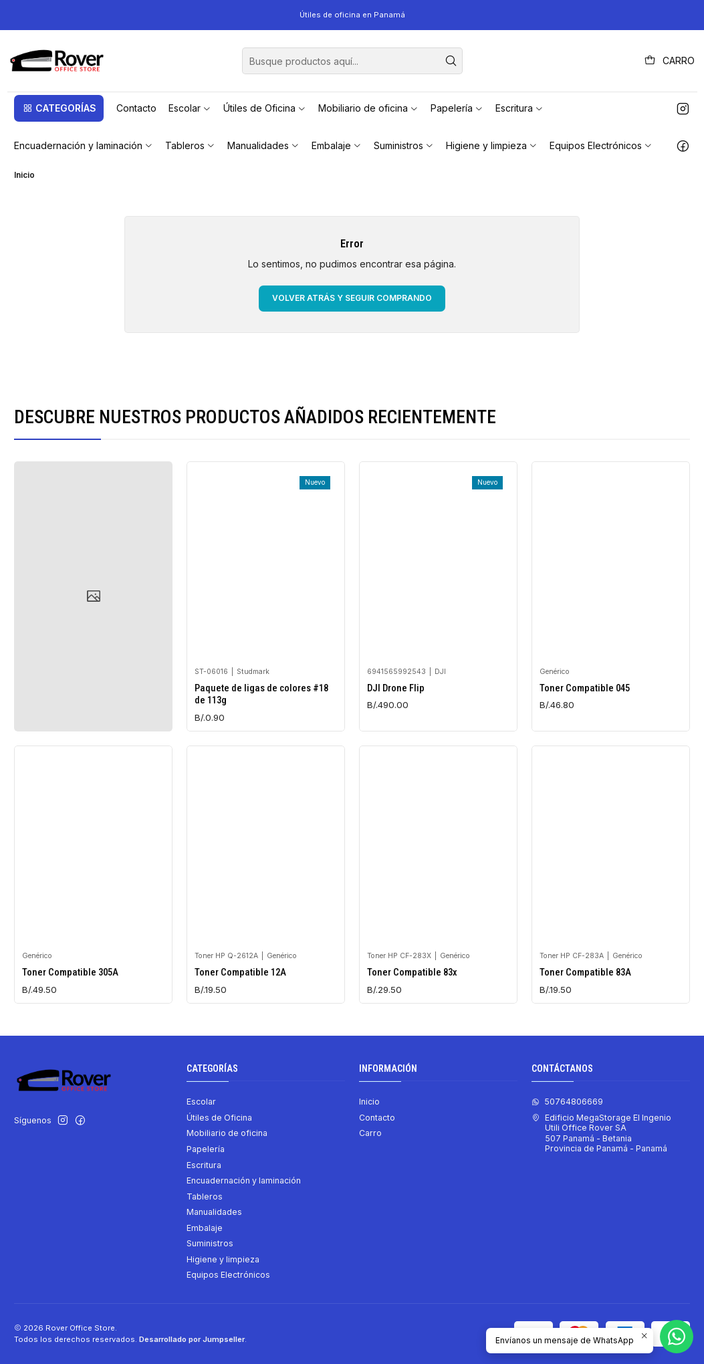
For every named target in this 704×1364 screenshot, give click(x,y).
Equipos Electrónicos (228, 1275)
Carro (370, 1133)
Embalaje (205, 1228)
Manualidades (214, 1212)
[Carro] (669, 60)
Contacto (377, 1118)
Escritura (204, 1165)
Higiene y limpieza (223, 1259)
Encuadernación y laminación (244, 1180)
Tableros (205, 1196)
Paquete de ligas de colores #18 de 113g (261, 710)
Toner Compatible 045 (585, 734)
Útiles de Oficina (219, 1118)
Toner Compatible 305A (70, 1034)
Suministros (210, 1243)
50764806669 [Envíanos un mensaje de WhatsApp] (567, 1102)
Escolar (201, 1102)
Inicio (369, 1102)
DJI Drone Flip (396, 716)
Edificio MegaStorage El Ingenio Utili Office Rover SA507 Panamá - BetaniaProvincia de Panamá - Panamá (601, 1133)
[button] (59, 108)
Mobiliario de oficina (227, 1133)
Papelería (206, 1149)
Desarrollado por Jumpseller (192, 1339)
